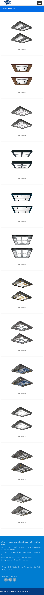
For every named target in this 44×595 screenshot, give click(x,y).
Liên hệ (9, 569)
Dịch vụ (20, 566)
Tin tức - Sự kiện (30, 566)
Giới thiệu (13, 566)
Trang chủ (5, 566)
